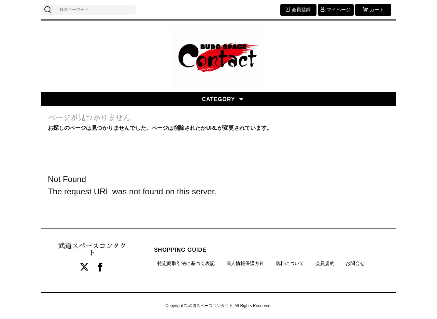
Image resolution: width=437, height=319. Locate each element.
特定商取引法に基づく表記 (186, 263)
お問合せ (355, 263)
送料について (290, 263)
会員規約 (325, 263)
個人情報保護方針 (245, 263)
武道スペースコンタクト (92, 249)
